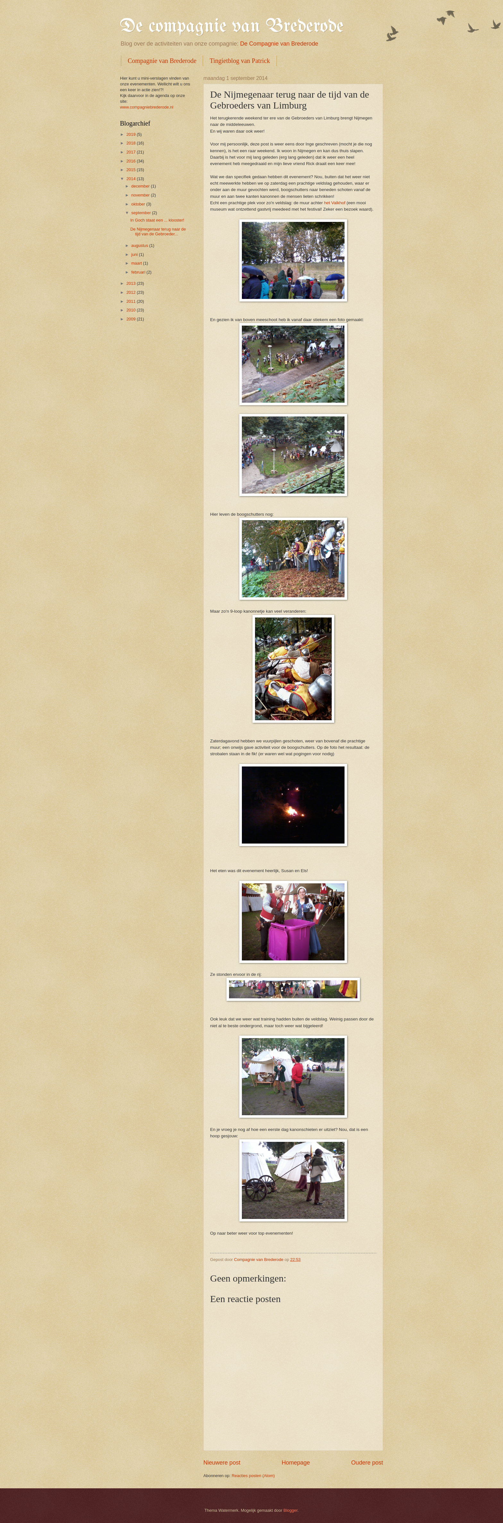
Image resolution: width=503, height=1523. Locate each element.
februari (138, 272)
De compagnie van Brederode (232, 27)
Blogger (291, 1510)
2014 (131, 178)
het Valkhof (334, 202)
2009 (131, 319)
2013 (131, 283)
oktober (138, 204)
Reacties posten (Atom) (253, 1475)
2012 (131, 292)
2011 (131, 301)
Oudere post (367, 1462)
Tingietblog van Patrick (239, 60)
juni (135, 254)
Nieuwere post (221, 1462)
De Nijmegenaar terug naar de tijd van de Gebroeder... (158, 231)
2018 (131, 143)
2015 (131, 169)
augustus (140, 245)
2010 (131, 310)
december (141, 186)
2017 (131, 152)
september (141, 212)
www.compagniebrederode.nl (146, 107)
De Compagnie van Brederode (279, 43)
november (141, 195)
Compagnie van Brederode (162, 60)
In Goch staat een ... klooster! (157, 220)
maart (137, 263)
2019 (131, 134)
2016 (131, 161)
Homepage (296, 1462)
